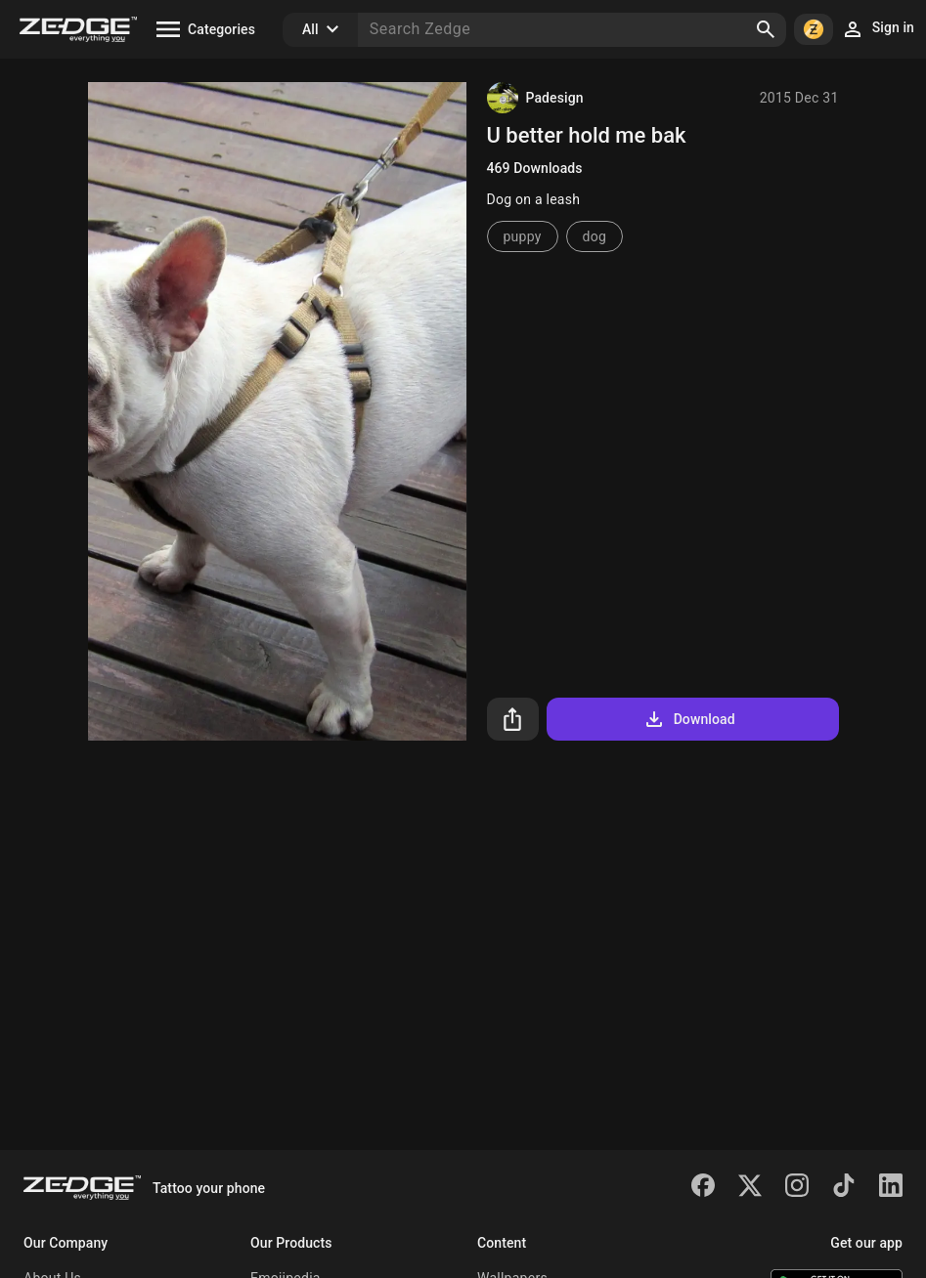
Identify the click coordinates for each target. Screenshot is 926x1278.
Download (688, 719)
